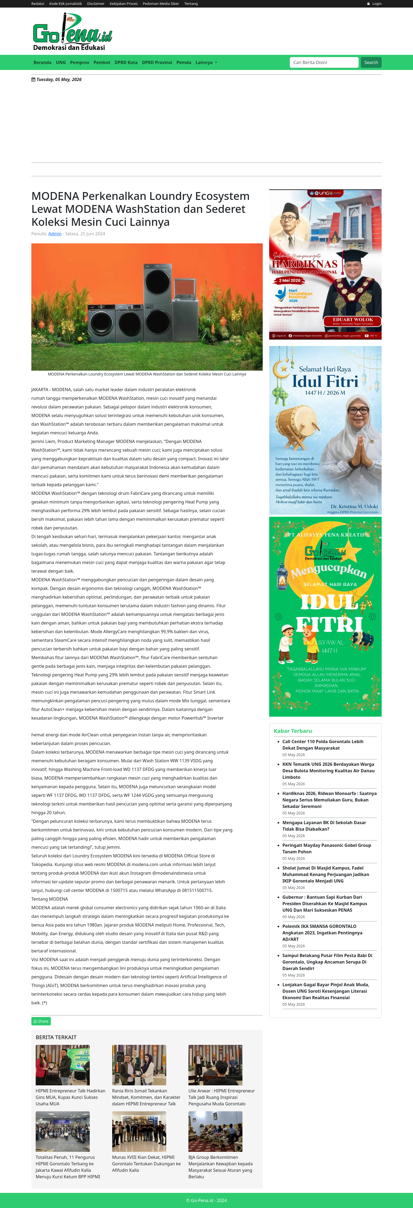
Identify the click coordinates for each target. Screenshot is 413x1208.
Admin (55, 234)
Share (41, 1021)
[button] (206, 62)
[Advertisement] (206, 122)
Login (374, 3)
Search (371, 62)
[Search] (324, 62)
